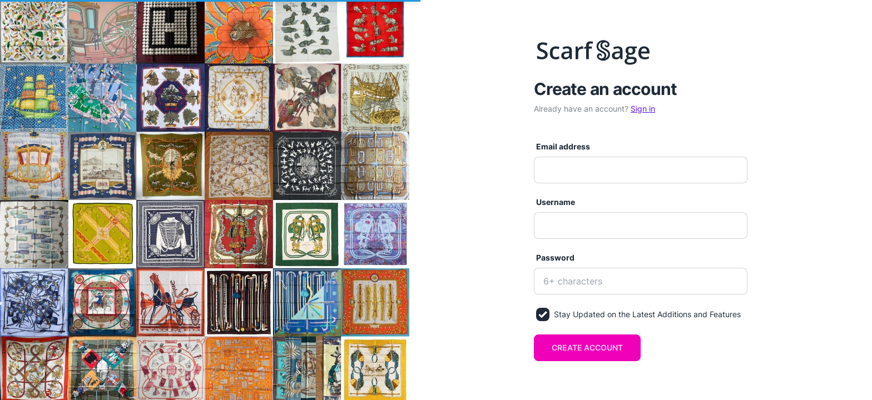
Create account (587, 347)
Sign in (643, 108)
